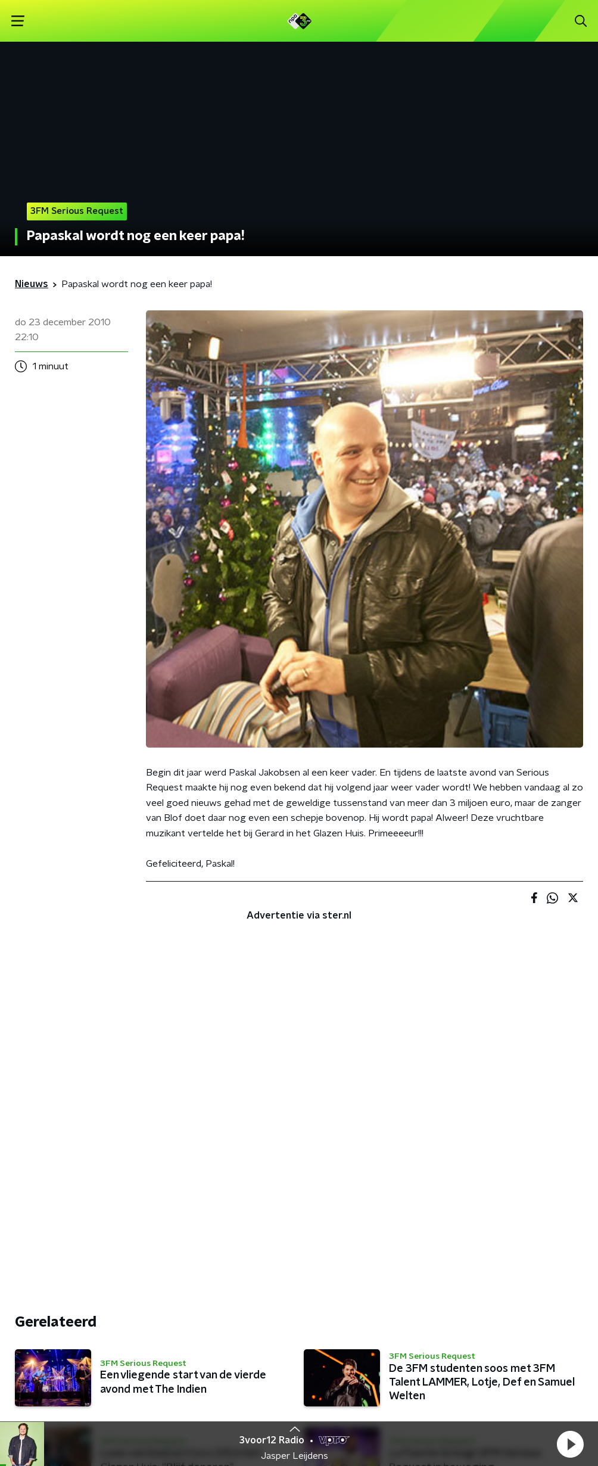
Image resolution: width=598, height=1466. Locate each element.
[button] (570, 1444)
